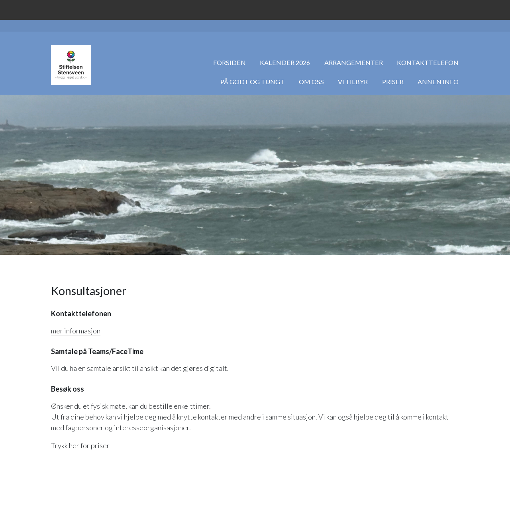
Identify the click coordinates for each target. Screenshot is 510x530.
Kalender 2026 (285, 62)
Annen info (438, 81)
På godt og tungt (252, 81)
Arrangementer (353, 62)
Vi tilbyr (353, 81)
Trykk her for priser (80, 445)
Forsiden (229, 62)
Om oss (311, 81)
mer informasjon (75, 330)
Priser (393, 81)
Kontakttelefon (428, 62)
